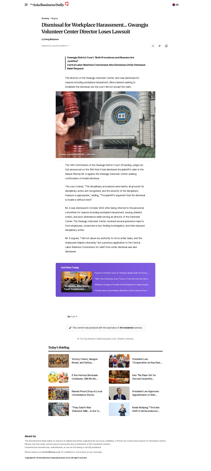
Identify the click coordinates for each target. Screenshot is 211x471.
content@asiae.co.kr (51, 457)
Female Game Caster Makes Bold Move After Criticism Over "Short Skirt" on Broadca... (122, 295)
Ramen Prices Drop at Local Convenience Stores (87, 398)
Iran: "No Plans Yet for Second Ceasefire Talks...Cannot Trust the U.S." (145, 382)
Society (45, 18)
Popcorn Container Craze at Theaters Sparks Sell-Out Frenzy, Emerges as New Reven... (122, 277)
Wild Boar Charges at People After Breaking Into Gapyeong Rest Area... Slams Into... (122, 289)
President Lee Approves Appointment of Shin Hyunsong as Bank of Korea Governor (147, 398)
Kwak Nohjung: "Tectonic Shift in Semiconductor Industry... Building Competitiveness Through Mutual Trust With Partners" (146, 414)
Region (54, 18)
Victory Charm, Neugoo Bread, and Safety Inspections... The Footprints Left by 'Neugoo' (87, 365)
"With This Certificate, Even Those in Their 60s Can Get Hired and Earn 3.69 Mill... (122, 283)
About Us (30, 441)
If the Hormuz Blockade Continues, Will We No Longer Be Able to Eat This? (85, 382)
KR (175, 4)
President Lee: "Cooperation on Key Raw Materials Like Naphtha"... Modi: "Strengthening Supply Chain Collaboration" (147, 365)
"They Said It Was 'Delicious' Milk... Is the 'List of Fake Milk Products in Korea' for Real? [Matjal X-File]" (86, 414)
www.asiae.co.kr (63, 463)
